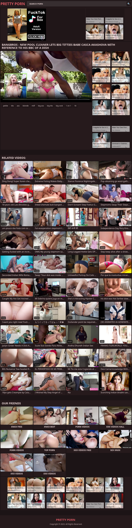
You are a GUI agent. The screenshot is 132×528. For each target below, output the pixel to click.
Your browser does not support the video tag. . (46, 76)
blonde (26, 105)
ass (18, 105)
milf (33, 105)
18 (75, 105)
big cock (59, 105)
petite (5, 105)
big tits (50, 105)
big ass (41, 105)
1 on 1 (68, 105)
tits (12, 105)
